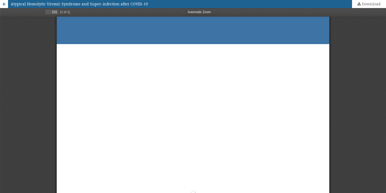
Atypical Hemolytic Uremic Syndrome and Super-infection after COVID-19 (79, 3)
